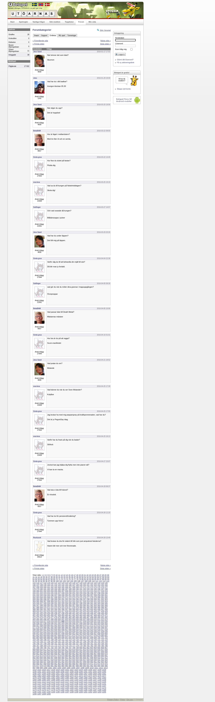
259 (98, 595)
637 (98, 631)
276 (84, 597)
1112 (44, 682)
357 (73, 605)
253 (77, 595)
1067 (58, 676)
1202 (90, 692)
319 (88, 601)
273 (73, 597)
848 (102, 652)
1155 (95, 686)
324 (106, 601)
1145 (49, 686)
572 (91, 625)
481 (66, 617)
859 (66, 654)
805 (98, 648)
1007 (78, 668)
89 (106, 579)
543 (62, 623)
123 (62, 583)
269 (59, 597)
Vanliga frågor (39, 22)
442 (77, 613)
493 (34, 619)
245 (48, 595)
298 (88, 599)
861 (73, 654)
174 (95, 587)
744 (106, 642)
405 (95, 609)
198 (106, 589)
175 (98, 587)
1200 (81, 692)
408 (106, 609)
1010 (92, 668)
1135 (76, 684)
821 (80, 650)
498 (52, 619)
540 (52, 623)
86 (98, 579)
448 (98, 613)
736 (77, 642)
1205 (104, 692)
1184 (81, 690)
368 (37, 607)
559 (44, 625)
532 (98, 621)
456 (52, 615)
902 (70, 658)
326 (37, 603)
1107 (95, 680)
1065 (49, 676)
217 (98, 591)
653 (80, 633)
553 (98, 623)
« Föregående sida (40, 41)
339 (84, 603)
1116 (62, 682)
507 (84, 619)
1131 (58, 684)
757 (77, 644)
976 (34, 666)
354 (62, 605)
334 (66, 603)
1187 (95, 690)
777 (73, 646)
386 (102, 607)
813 (52, 650)
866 (91, 654)
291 (62, 599)
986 (70, 666)
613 (88, 629)
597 (106, 627)
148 (77, 585)
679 (98, 635)
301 (98, 599)
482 (70, 617)
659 (102, 633)
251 (70, 595)
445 (88, 613)
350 (48, 605)
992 (91, 666)
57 (100, 577)
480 (62, 617)
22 (88, 575)
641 (37, 633)
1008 (82, 668)
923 (70, 660)
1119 (76, 682)
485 (80, 617)
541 (55, 623)
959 (48, 664)
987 (73, 666)
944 (70, 662)
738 (84, 642)
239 (102, 593)
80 (82, 579)
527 (80, 621)
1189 (104, 690)
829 (34, 652)
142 (55, 585)
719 (91, 640)
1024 (81, 670)
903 (73, 658)
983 (59, 666)
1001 (50, 668)
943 (66, 662)
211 (77, 591)
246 (52, 595)
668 (59, 635)
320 (91, 601)
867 (95, 654)
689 (59, 637)
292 (66, 599)
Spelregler (23, 22)
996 (106, 666)
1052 (62, 674)
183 (52, 589)
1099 (58, 680)
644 (48, 633)
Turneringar (71, 35)
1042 (90, 672)
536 (37, 623)
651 (73, 633)
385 (98, 607)
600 (41, 629)
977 (37, 666)
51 (85, 577)
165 (62, 587)
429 (106, 611)
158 (37, 587)
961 (55, 664)
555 (106, 623)
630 (73, 631)
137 (37, 585)
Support (44, 35)
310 (55, 601)
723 (106, 640)
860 (70, 654)
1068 (62, 676)
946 (77, 662)
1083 (58, 678)
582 (52, 627)
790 (44, 648)
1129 (49, 684)
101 (60, 581)
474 (41, 617)
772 (55, 646)
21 (85, 575)
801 (84, 648)
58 (103, 577)
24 (93, 575)
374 (59, 607)
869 (102, 654)
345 (106, 603)
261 (106, 595)
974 (102, 664)
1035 (58, 672)
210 (73, 591)
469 (98, 615)
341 (91, 603)
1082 (53, 678)
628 (66, 631)
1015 (39, 670)
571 (88, 625)
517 (44, 621)
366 (106, 605)
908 (91, 658)
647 (59, 633)
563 (59, 625)
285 (41, 599)
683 (37, 637)
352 (55, 605)
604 (55, 629)
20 (82, 575)
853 (44, 654)
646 (55, 633)
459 (62, 615)
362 (91, 605)
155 (102, 585)
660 (106, 633)
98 (52, 581)
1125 (104, 682)
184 (55, 589)
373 (55, 607)
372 (52, 607)
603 (52, 629)
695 (80, 637)
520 (55, 621)
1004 (64, 668)
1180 (62, 690)
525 (73, 621)
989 (80, 666)
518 (48, 621)
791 (48, 648)
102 (64, 581)
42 (62, 577)
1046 (35, 674)
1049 (49, 674)
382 (88, 607)
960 (52, 664)
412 (44, 611)
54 (93, 577)
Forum (81, 22)
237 (95, 593)
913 (34, 660)
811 (44, 650)
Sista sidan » (105, 44)
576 (106, 625)
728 (48, 642)
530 (91, 621)
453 (41, 615)
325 (34, 603)
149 (80, 585)
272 (70, 597)
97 (49, 581)
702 (106, 637)
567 (73, 625)
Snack (36, 35)
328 (44, 603)
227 (59, 593)
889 (98, 656)
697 (88, 637)
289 (55, 599)
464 (80, 615)
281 (102, 597)
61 (34, 579)
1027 (95, 670)
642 (41, 633)
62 (36, 579)
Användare (119, 38)
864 (84, 654)
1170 (90, 688)
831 (41, 652)
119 (48, 583)
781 (88, 646)
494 (37, 619)
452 (37, 615)
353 (59, 605)
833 (48, 652)
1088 (81, 678)
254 (80, 595)
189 (73, 589)
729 (52, 642)
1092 (99, 678)
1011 (96, 668)
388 (34, 609)
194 (91, 589)
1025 (85, 670)
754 (66, 644)
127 (77, 583)
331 (55, 603)
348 (41, 605)
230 (70, 593)
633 (84, 631)
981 (52, 666)
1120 (81, 682)
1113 (49, 682)
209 (70, 591)
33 (39, 577)
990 (84, 666)
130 (88, 583)
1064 (44, 676)
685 (44, 637)
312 (62, 601)
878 (59, 656)
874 (44, 656)
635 (91, 631)
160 (44, 587)
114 (107, 581)
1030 (35, 672)
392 (48, 609)
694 (77, 637)
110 (93, 581)
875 (48, 656)
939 (52, 662)
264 (41, 597)
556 (34, 625)
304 (34, 601)
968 (80, 664)
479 (59, 617)
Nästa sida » (105, 41)
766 (34, 646)
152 (91, 585)
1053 (67, 674)
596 (102, 627)
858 (62, 654)
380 (80, 607)
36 (47, 577)
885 (84, 656)
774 (62, 646)
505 (77, 619)
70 (57, 579)
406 (98, 609)
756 (73, 644)
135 (106, 583)
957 (41, 664)
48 (77, 577)
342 (95, 603)
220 (34, 593)
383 (91, 607)
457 (55, 615)
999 (41, 668)
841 (77, 652)
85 (95, 579)
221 (37, 593)
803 (91, 648)
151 (88, 585)
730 (55, 642)
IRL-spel (62, 35)
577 (34, 627)
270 (62, 597)
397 (66, 609)
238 (98, 593)
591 (84, 627)
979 (44, 666)
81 (85, 579)
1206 (35, 694)
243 (41, 595)
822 (84, 650)
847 (98, 652)
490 (98, 617)
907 (88, 658)
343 (98, 603)
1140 (99, 684)
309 (52, 601)
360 (84, 605)
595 (98, 627)
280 (98, 597)
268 (55, 597)
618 (106, 629)
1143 (39, 686)
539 (48, 623)
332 (59, 603)
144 (62, 585)
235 (88, 593)
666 (52, 635)
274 (77, 597)
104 (71, 581)
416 (59, 611)
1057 (85, 674)
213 (84, 591)
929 (91, 660)
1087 (76, 678)
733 (66, 642)
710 (59, 640)
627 (62, 631)
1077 (104, 676)
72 (62, 579)
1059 (95, 674)
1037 (67, 672)
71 (59, 579)
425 (91, 611)
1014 (35, 670)
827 (102, 650)
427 (98, 611)
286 (44, 599)
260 (102, 595)
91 (34, 581)
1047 (39, 674)
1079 (39, 678)
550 (88, 623)
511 (98, 619)
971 (91, 664)
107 (82, 581)
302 (102, 599)
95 (44, 581)
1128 (44, 684)
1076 (99, 676)
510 (95, 619)
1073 (85, 676)
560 (48, 625)
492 (106, 617)
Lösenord (119, 43)
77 (75, 579)
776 (70, 646)
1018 (53, 670)
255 (84, 595)
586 (66, 627)
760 (88, 644)
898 (55, 658)
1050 (53, 674)
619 (34, 631)
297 (84, 599)
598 (34, 629)
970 (88, 664)
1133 (67, 684)
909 (95, 658)
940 (55, 662)
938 (48, 662)
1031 (39, 672)
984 (62, 666)
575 (102, 625)
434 (48, 613)
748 (44, 644)
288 (52, 599)
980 (48, 666)
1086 (72, 678)
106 (78, 581)
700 (98, 637)
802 (88, 648)
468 (95, 615)
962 (59, 664)
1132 (62, 684)
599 (37, 629)
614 (91, 629)
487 (88, 617)
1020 (62, 670)
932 (102, 660)
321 (95, 601)
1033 (49, 672)
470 (102, 615)
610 (77, 629)
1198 (72, 692)
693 (73, 637)
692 (70, 637)
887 (91, 656)
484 (77, 617)
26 (98, 575)
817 (66, 650)
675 (84, 635)
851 (37, 654)
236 (91, 593)
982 (55, 666)
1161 (49, 688)
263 (37, 597)
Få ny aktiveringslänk (125, 62)
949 (88, 662)
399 (73, 609)
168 (73, 587)
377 (70, 607)
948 (84, 662)
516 (41, 621)
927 (84, 660)
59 (106, 577)
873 (41, 656)
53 (90, 577)
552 (95, 623)
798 (73, 648)
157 (34, 587)
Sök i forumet (105, 30)
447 (95, 613)
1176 (44, 690)
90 (108, 579)
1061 (104, 674)
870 (106, 654)
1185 (85, 690)
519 (52, 621)
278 (91, 597)
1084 (62, 678)
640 (34, 633)
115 (34, 583)
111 (96, 581)
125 (70, 583)
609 (73, 629)
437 (59, 613)
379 (77, 607)
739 (88, 642)
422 (80, 611)
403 (88, 609)
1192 (44, 692)
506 (80, 619)
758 (80, 644)
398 (70, 609)
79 (80, 579)
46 (72, 577)
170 (80, 587)
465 (84, 615)
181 (44, 589)
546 (73, 623)
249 (62, 595)
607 (66, 629)
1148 (62, 686)
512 (102, 619)
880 (66, 656)
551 (91, 623)
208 (66, 591)
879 (62, 656)
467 (91, 615)
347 (37, 605)
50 (82, 577)
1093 (104, 678)
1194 (53, 692)
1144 (44, 686)
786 (106, 646)
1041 (85, 672)
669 (62, 635)
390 (41, 609)
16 (72, 575)
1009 (87, 668)
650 (70, 633)
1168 (81, 688)
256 (88, 595)
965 (70, 664)
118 (44, 583)
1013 (105, 668)
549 (84, 623)
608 (70, 629)
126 (73, 583)
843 (84, 652)
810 (41, 650)
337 (77, 603)
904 (77, 658)
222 (41, 593)
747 (41, 644)
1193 (49, 692)
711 (62, 640)
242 (37, 595)
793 (55, 648)
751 (55, 644)
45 (70, 577)
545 (70, 623)
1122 (90, 682)
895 (44, 658)
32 (36, 577)
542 (59, 623)
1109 (104, 680)
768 (41, 646)
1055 (76, 674)
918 (52, 660)
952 (98, 662)
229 (66, 593)
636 (95, 631)
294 (73, 599)
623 (48, 631)
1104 (81, 680)
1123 (95, 682)
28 (103, 575)
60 (108, 577)
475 (44, 617)
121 (55, 583)
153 (95, 585)
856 (55, 654)
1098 (53, 680)
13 (64, 575)
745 (34, 644)
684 (41, 637)
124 (66, 583)
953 (102, 662)
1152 (81, 686)
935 (37, 662)
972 (95, 664)
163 (55, 587)
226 (55, 593)
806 (102, 648)
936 (41, 662)
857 (59, 654)
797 (70, 648)
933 (106, 660)
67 (49, 579)
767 (37, 646)
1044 (99, 672)
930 (95, 660)
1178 (53, 690)
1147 (58, 686)
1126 (35, 684)
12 (62, 575)
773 (59, 646)
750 (52, 644)
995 (102, 666)
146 (70, 585)
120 (52, 583)
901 (66, 658)
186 (62, 589)
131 (91, 583)
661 (34, 635)
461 (70, 615)
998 (37, 668)
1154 (90, 686)
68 (52, 579)
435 (52, 613)
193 (88, 589)
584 (59, 627)
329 (48, 603)
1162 (53, 688)
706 (44, 640)
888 (95, 656)
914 (37, 660)
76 (72, 579)
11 (59, 575)
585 (62, 627)
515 (37, 621)
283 (34, 599)
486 (84, 617)
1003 (59, 668)
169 (77, 587)
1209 (49, 694)
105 (75, 581)
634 (88, 631)
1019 (58, 670)
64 (41, 579)
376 (66, 607)
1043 (95, 672)
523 (66, 621)
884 (80, 656)
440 (70, 613)
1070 (72, 676)
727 (44, 642)
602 (48, 629)
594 (95, 627)
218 (102, 591)
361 (88, 605)
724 (34, 642)
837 (62, 652)
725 (37, 642)
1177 (49, 690)
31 (34, 577)
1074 (90, 676)
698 (91, 637)
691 (66, 637)
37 (49, 577)
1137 (85, 684)
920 (59, 660)
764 (102, 644)
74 (67, 579)
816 (62, 650)
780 (84, 646)
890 (102, 656)
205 (55, 591)
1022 (72, 670)
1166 (72, 688)
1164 (62, 688)
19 (80, 575)
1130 (53, 684)
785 (102, 646)
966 (73, 664)
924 (73, 660)
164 (59, 587)
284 (37, 599)
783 (95, 646)
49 (80, 577)
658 (98, 633)
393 (52, 609)
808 (34, 650)
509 (91, 619)
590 (80, 627)
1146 (53, 686)
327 (41, 603)
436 (55, 613)
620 (37, 631)
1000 (45, 668)
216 (95, 591)
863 (80, 654)
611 (80, 629)
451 (34, 615)
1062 (35, 676)
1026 (90, 670)
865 (88, 654)
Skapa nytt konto (124, 89)
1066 (53, 676)
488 (91, 617)
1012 (101, 668)
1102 (72, 680)
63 (39, 579)
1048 (44, 674)
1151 (76, 686)
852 (41, 654)
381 (84, 607)
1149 (67, 686)
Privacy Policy (113, 699)
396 (62, 609)
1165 (67, 688)
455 (48, 615)
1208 (44, 694)
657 (95, 633)
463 (77, 615)
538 (44, 623)
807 (106, 648)
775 (66, 646)
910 (98, 658)
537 (41, 623)
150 (84, 585)
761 (91, 644)
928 (88, 660)
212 (80, 591)
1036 (62, 672)
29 (105, 575)
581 (48, 627)
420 (73, 611)
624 (52, 631)
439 (66, 613)
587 (70, 627)
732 (62, 642)
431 (37, 613)
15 (69, 575)
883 (77, 656)
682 (34, 637)
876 (52, 656)
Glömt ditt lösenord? (125, 60)
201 (41, 591)
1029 (104, 670)
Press (122, 699)
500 (59, 619)
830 (37, 652)
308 (48, 601)
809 (37, 650)
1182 (72, 690)
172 (88, 587)
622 (44, 631)
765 (106, 644)
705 (41, 640)
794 (59, 648)
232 (77, 593)
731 (59, 642)
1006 (73, 668)
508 (88, 619)
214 (88, 591)
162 (52, 587)
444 (84, 613)
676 (88, 635)
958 (44, 664)
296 (80, 599)
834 (52, 652)
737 (80, 642)
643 (44, 633)
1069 (67, 676)
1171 (95, 688)
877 (55, 656)
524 (70, 621)
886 (88, 656)
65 (44, 579)
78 (77, 579)
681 (106, 635)
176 (102, 587)
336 (73, 603)
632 (80, 631)
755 (70, 644)
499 (55, 619)
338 (80, 603)
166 (66, 587)
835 (55, 652)
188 (70, 589)
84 (93, 579)
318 (84, 601)
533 (102, 621)
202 (44, 591)
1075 (95, 676)
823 (88, 650)
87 (100, 579)
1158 (35, 688)
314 (70, 601)
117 (41, 583)
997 (34, 668)
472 (34, 617)
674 (80, 635)
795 (62, 648)
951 (95, 662)
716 (80, 640)
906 (84, 658)
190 (77, 589)
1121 (85, 682)
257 (91, 595)
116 (37, 583)
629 (70, 631)
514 (34, 621)
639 (106, 631)
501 (62, 619)
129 (84, 583)
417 (62, 611)
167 (70, 587)
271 (66, 597)
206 (59, 591)
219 (106, 591)
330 (52, 603)
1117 (67, 682)
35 (44, 577)
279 (95, 597)
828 (106, 650)
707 (48, 640)
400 (77, 609)
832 (44, 652)
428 (102, 611)
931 (98, 660)
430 (34, 613)
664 (44, 635)
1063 (39, 676)
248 (59, 595)
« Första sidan (38, 44)
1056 (81, 674)
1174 (35, 690)
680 (102, 635)
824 (91, 650)
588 (73, 627)
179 (37, 589)
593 (91, 627)
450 (106, 613)
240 (106, 593)
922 (66, 660)
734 (70, 642)
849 (106, 652)
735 (73, 642)
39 (54, 577)
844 (88, 652)
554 (102, 623)
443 (80, 613)
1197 (67, 692)
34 (41, 577)
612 (84, 629)
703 (34, 640)
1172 (99, 688)
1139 (95, 684)
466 (88, 615)
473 (37, 617)
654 (84, 633)
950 (91, 662)
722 (102, 640)
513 (106, 619)
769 (44, 646)
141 (52, 585)
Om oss (129, 699)
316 (77, 601)
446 (91, 613)
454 (44, 615)
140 (48, 585)
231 (73, 593)
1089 (85, 678)
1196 (62, 692)
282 (106, 597)
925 (77, 660)
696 (84, 637)
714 (73, 640)
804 (95, 648)
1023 (76, 670)
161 (48, 587)
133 (98, 583)
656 (91, 633)
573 (95, 625)
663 (41, 635)
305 (37, 601)
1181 (67, 690)
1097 (49, 680)
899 (59, 658)
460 (66, 615)
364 (98, 605)
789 (41, 648)
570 (84, 625)
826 (98, 650)
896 (48, 658)
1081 (49, 678)
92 (36, 581)
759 (84, 644)
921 (62, 660)
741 (95, 642)
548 (80, 623)
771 (52, 646)
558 (41, 625)
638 (102, 631)
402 (84, 609)
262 (34, 597)
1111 (39, 682)
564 (62, 625)
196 (98, 589)
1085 (67, 678)
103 (68, 581)
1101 (67, 680)
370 (44, 607)
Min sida (92, 22)
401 (80, 609)
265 (44, 597)
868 (98, 654)
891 (106, 656)
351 (52, 605)
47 (75, 577)
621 (41, 631)
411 (41, 611)
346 (34, 605)
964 (66, 664)
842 (80, 652)
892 (34, 658)
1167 (76, 688)
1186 (90, 690)
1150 (72, 686)
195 (95, 589)
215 (91, 591)
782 (91, 646)
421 (77, 611)
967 (77, 664)
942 (62, 662)
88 (103, 579)
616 (98, 629)
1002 (55, 668)
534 (106, 621)
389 (37, 609)
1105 (85, 680)
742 (98, 642)
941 (59, 662)
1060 (99, 674)
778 (77, 646)
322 (98, 601)
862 (77, 654)
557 (37, 625)
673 (77, 635)
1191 (39, 692)
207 (62, 591)
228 (62, 593)
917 (48, 660)
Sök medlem (54, 22)
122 (59, 583)
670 (66, 635)
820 (77, 650)
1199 (76, 692)
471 (106, 615)
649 (66, 633)
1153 (85, 686)
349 (44, 605)
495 (41, 619)
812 (48, 650)
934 (34, 662)
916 (44, 660)
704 (37, 640)
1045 (104, 672)
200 (37, 591)
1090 (90, 678)
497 (48, 619)
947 (80, 662)
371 (48, 607)
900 (62, 658)
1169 (85, 688)
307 (44, 601)
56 (98, 577)
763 (98, 644)
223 (44, 593)
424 (88, 611)
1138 (90, 684)
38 (52, 577)
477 (52, 617)
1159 (39, 688)
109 (89, 581)
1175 (39, 690)
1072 (81, 676)
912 (106, 658)
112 (100, 581)
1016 (44, 670)
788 (37, 648)
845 (91, 652)
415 (55, 611)
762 (95, 644)
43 (64, 577)
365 (102, 605)
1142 (35, 686)
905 (80, 658)
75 (70, 579)
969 (84, 664)
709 (55, 640)
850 (34, 654)
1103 (76, 680)
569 (80, 625)
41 (59, 577)
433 (44, 613)
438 (62, 613)
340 (88, 603)
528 (84, 621)
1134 (72, 684)
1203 (95, 692)
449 (102, 613)
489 (95, 617)
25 (95, 575)
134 (102, 583)
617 (102, 629)
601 (44, 629)
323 (102, 601)
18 (77, 575)
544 (66, 623)
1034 (53, 672)
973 (98, 664)
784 (98, 646)
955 (34, 664)
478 (55, 617)
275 (80, 597)
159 (41, 587)
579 (41, 627)
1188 (99, 690)
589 (77, 627)
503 (70, 619)
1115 (58, 682)
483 (73, 617)
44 (67, 577)
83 (90, 579)
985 (66, 666)
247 (55, 595)
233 (80, 593)
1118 (72, 682)
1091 (95, 678)
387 (106, 607)
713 (70, 640)
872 (37, 656)
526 (77, 621)
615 (95, 629)
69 (54, 579)
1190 (35, 692)
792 (52, 648)
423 (84, 611)
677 (91, 635)
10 (57, 575)
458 (59, 615)
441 (73, 613)
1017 (49, 670)
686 (48, 637)
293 (70, 599)
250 (66, 595)
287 (48, 599)
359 (80, 605)
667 (55, 635)
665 (48, 635)
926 (80, 660)
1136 (81, 684)
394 (55, 609)
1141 (104, 684)
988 (77, 666)
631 (77, 631)
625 (55, 631)
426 (95, 611)
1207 (39, 694)
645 (52, 633)
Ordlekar (53, 35)
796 (66, 648)
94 (41, 581)
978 (41, 666)
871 (34, 656)
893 (37, 658)
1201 (85, 692)
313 (66, 601)
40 (57, 577)
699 (95, 637)
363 (95, 605)
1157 (104, 686)
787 (34, 648)
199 (34, 591)
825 (95, 650)
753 (62, 644)
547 (77, 623)
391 (44, 609)
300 (95, 599)
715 (77, 640)
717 (84, 640)
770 (48, 646)
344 (102, 603)
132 (95, 583)
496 (44, 619)
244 (44, 595)
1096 (44, 680)
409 (34, 611)
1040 (81, 672)
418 (66, 611)
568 (77, 625)
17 (75, 575)
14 (67, 575)
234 (84, 593)
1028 (99, 670)
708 (52, 640)
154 (98, 585)
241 (34, 595)
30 (108, 575)
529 (88, 621)
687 (52, 637)
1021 (67, 670)
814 (55, 650)
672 (73, 635)
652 (77, 633)
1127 (39, 684)
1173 (104, 688)
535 (34, 623)
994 (98, 666)
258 (95, 595)
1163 (58, 688)
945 (73, 662)
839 (70, 652)
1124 (99, 682)
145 (66, 585)
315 (73, 601)
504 (73, 619)
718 (88, 640)
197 (102, 589)
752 (59, 644)
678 (95, 635)
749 (48, 644)
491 (102, 617)
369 (41, 607)
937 (44, 662)
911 (102, 658)
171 (84, 587)
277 (88, 597)
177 (106, 587)
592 (88, 627)
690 (62, 637)
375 (62, 607)
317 (80, 601)
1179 (58, 690)
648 (62, 633)
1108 (99, 680)
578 (37, 627)
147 (73, 585)
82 (88, 579)
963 (62, 664)
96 (47, 581)
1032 (44, 672)
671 (70, 635)
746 (37, 644)
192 (84, 589)
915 (41, 660)
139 (44, 585)
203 (48, 591)
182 (48, 589)
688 (55, 637)
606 (62, 629)
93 (39, 581)
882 (73, 656)
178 (34, 589)
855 (52, 654)
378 (73, 607)
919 (55, 660)
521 (59, 621)
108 (86, 581)
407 (102, 609)
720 (95, 640)
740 (91, 642)
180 (41, 589)
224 (48, 593)
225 (52, 593)
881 (70, 656)
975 (106, 664)
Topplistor (69, 22)
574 (98, 625)
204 (52, 591)
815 (59, 650)
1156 (99, 686)
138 (41, 585)
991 (88, 666)
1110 (35, 682)
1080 (44, 678)
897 (52, 658)
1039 (76, 672)
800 (80, 648)
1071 (76, 676)
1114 (53, 682)
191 (80, 589)
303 (106, 599)
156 (106, 585)
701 (102, 637)
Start (12, 22)
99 (54, 581)
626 (59, 631)
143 (59, 585)
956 (37, 664)
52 (88, 577)
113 (103, 581)
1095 (39, 680)
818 (70, 650)
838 (66, 652)
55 (95, 577)
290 (59, 599)
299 (91, 599)
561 (52, 625)
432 (41, 613)
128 (80, 583)
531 (95, 621)
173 (91, 587)
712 (66, 640)
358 (77, 605)
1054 (72, 674)
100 (57, 581)
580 (44, 627)
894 (41, 658)
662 (37, 635)
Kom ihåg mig (120, 49)
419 (70, 611)
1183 (76, 690)
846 (95, 652)
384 (95, 607)
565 (66, 625)
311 (59, 601)
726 (41, 642)
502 (66, 619)
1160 (44, 688)
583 (55, 627)
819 (73, 650)
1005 (69, 668)
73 (64, 579)
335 (70, 603)
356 (70, 605)
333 (62, 603)
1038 (72, 672)
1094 (35, 680)
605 (59, 629)
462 (73, 615)
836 (59, 652)
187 (66, 589)
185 (59, 589)
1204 (99, 692)
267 (52, 597)
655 (88, 633)
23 (90, 575)
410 (37, 611)
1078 (35, 678)
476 (48, 617)
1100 (62, 680)
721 (98, 640)
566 (70, 625)
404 (91, 609)
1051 (58, 674)
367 (34, 607)
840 (73, 652)
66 (47, 579)
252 (73, 595)
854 (48, 654)
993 (95, 666)
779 (80, 646)
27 (100, 575)
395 (59, 609)
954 (106, 662)
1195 (58, 692)
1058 (90, 674)
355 (66, 605)
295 (77, 599)
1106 (90, 680)
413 (48, 611)
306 (41, 601)
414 (52, 611)
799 (77, 648)
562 (55, 625)
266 (48, 597)
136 (34, 585)
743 (102, 642)
